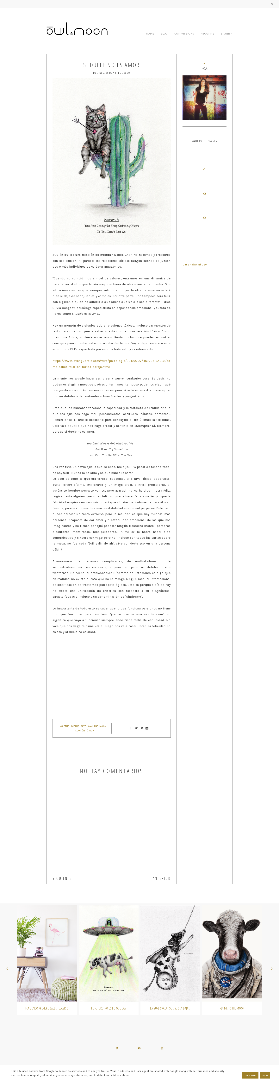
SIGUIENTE (62, 878)
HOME (150, 33)
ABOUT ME (207, 33)
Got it (265, 1075)
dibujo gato (78, 726)
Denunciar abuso (195, 264)
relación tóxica (84, 730)
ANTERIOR (161, 878)
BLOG (164, 33)
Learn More (250, 1075)
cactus (64, 726)
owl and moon (97, 726)
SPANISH (226, 33)
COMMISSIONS (184, 33)
